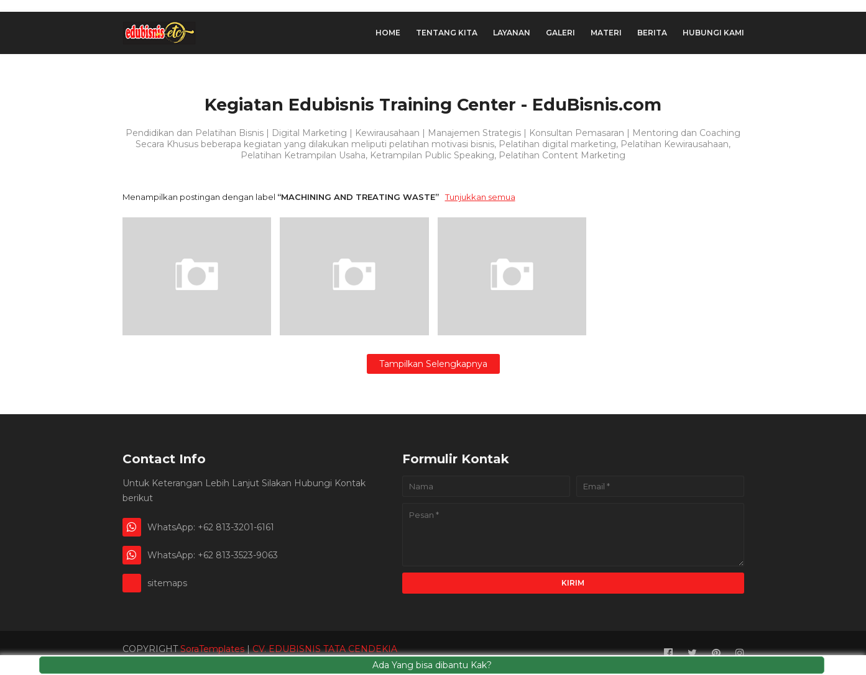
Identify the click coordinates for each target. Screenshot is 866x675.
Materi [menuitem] (606, 32)
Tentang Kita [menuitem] (446, 32)
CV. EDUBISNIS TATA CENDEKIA (324, 649)
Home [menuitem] (387, 32)
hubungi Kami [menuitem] (713, 32)
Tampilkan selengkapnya (433, 363)
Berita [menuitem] (652, 32)
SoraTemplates (212, 649)
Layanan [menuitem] (511, 32)
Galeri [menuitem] (560, 32)
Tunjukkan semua (480, 197)
